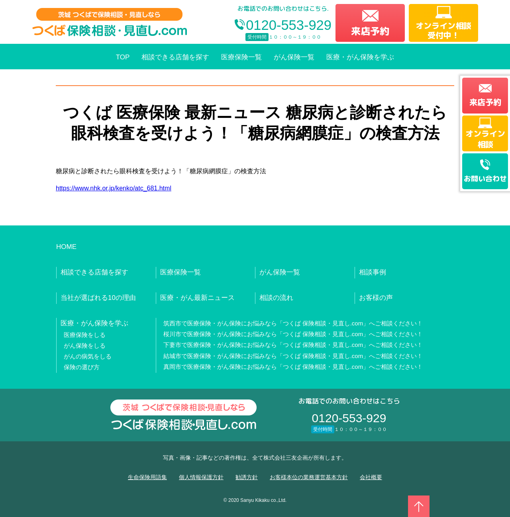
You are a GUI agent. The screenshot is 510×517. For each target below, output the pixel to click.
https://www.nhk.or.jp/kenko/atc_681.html (113, 188)
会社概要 (371, 477)
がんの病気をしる (88, 356)
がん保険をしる (85, 345)
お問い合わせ (485, 179)
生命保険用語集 (147, 477)
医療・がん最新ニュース (197, 298)
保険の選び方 (82, 367)
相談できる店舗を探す (175, 57)
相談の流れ (276, 298)
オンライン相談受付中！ (443, 30)
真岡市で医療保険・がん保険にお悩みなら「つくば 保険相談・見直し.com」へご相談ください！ (293, 366)
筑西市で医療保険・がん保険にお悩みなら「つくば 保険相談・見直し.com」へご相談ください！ (293, 323)
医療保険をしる (85, 334)
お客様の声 (376, 298)
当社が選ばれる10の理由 (98, 298)
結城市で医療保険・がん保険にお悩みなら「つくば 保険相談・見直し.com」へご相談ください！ (293, 355)
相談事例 (372, 272)
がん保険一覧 (294, 57)
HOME (66, 247)
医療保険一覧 (241, 57)
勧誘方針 (246, 477)
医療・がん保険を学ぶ (360, 57)
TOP (123, 57)
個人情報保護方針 (201, 477)
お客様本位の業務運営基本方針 (309, 477)
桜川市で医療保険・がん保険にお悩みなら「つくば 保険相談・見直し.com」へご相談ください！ (293, 334)
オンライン (485, 138)
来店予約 (370, 31)
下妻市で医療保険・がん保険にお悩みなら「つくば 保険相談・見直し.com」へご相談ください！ (293, 344)
